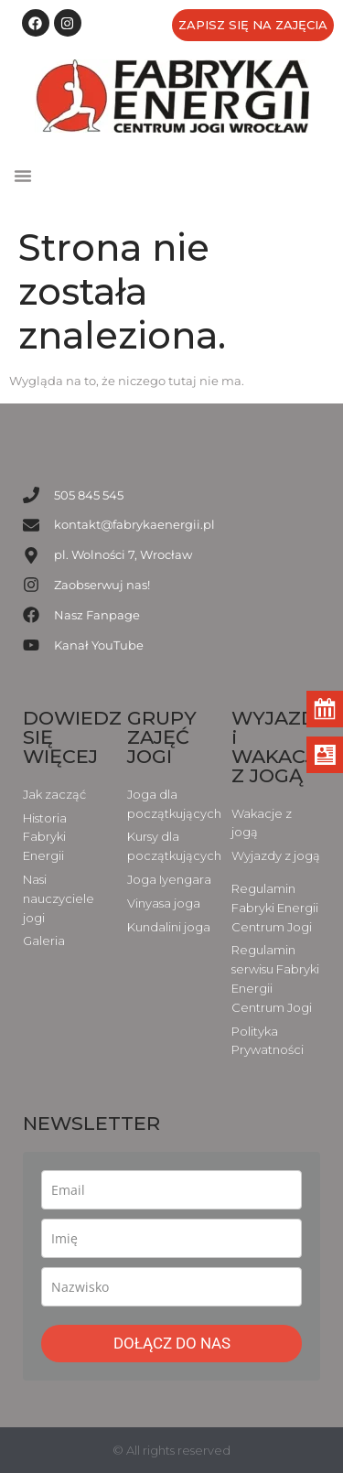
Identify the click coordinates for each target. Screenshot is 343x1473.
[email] (171, 1190)
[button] (23, 175)
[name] (171, 1238)
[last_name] (171, 1286)
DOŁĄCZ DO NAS (171, 1343)
